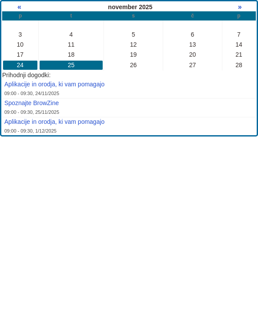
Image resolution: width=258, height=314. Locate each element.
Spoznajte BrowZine (31, 102)
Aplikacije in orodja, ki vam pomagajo (54, 84)
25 (71, 64)
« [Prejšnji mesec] (20, 6)
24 (20, 64)
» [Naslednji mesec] (238, 6)
